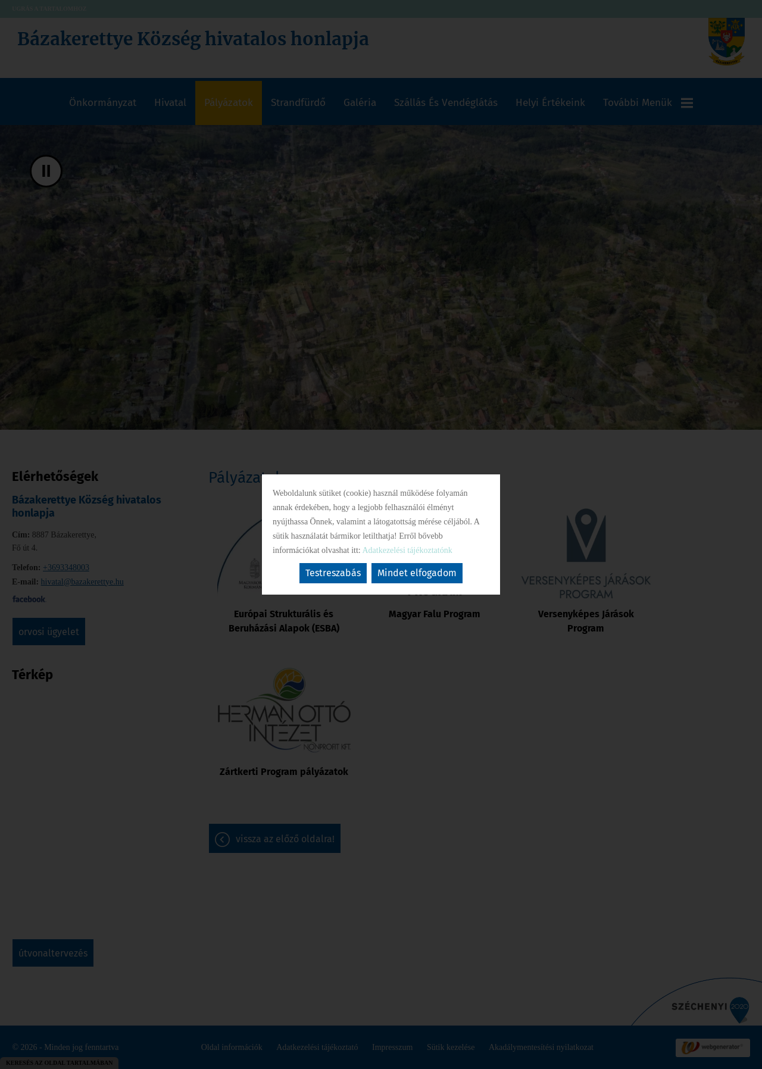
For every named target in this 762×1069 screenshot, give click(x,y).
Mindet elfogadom (417, 573)
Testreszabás (333, 573)
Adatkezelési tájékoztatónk (407, 550)
